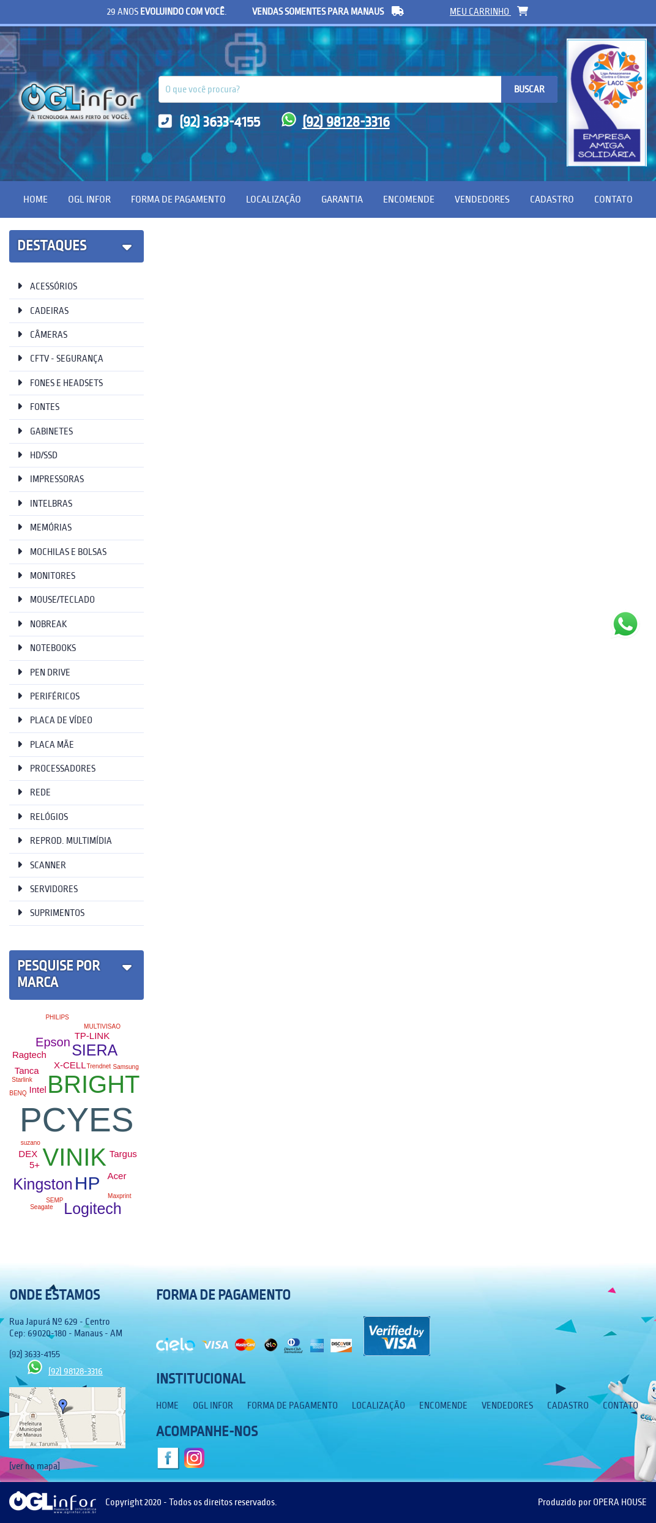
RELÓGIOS (42, 816)
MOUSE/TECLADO (56, 599)
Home (35, 199)
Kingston (42, 1184)
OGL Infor (89, 199)
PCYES (76, 1120)
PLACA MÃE (45, 744)
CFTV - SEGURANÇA (60, 358)
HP (87, 1183)
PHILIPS (57, 1017)
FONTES (38, 406)
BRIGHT (93, 1084)
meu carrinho (489, 12)
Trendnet (98, 1066)
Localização (273, 199)
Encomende (408, 199)
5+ (34, 1165)
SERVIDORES (47, 889)
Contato (613, 199)
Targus (123, 1154)
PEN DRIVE (43, 672)
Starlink (22, 1079)
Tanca (27, 1070)
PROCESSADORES (56, 768)
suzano (30, 1142)
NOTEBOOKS (46, 647)
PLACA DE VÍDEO (54, 720)
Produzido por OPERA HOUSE (592, 1502)
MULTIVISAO (102, 1026)
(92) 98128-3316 (335, 122)
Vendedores (482, 199)
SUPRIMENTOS (50, 912)
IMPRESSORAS (50, 479)
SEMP (54, 1200)
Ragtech (29, 1054)
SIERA (94, 1050)
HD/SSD (37, 455)
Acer (117, 1176)
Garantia (342, 199)
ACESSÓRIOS (47, 286)
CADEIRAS (43, 310)
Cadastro (552, 199)
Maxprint (119, 1196)
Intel (37, 1089)
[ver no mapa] (34, 1466)
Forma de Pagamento (178, 199)
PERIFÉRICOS (48, 696)
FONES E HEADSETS (60, 383)
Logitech (93, 1208)
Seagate (41, 1207)
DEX (27, 1154)
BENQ (17, 1093)
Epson (52, 1042)
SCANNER (41, 865)
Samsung (125, 1066)
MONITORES (46, 575)
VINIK (74, 1157)
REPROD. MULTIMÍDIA (64, 840)
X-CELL (70, 1065)
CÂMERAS (42, 334)
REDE (34, 792)
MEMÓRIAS (44, 527)
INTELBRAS (44, 503)
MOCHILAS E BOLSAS (61, 551)
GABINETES (45, 431)
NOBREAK (42, 624)
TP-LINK (92, 1035)
